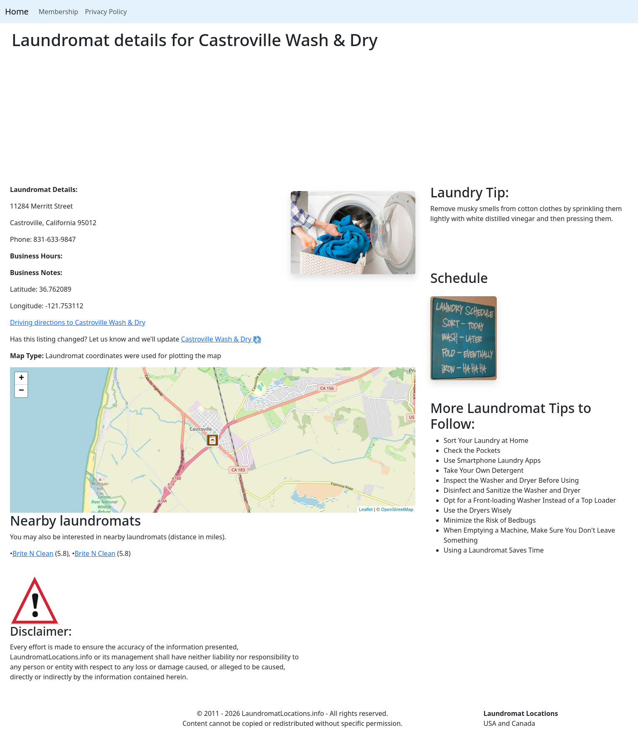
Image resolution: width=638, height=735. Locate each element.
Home (17, 11)
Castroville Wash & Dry (221, 339)
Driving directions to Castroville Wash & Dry (77, 322)
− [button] (21, 391)
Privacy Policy (106, 11)
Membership (59, 11)
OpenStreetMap (397, 509)
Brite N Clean (33, 553)
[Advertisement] (319, 122)
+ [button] (21, 378)
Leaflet (366, 509)
